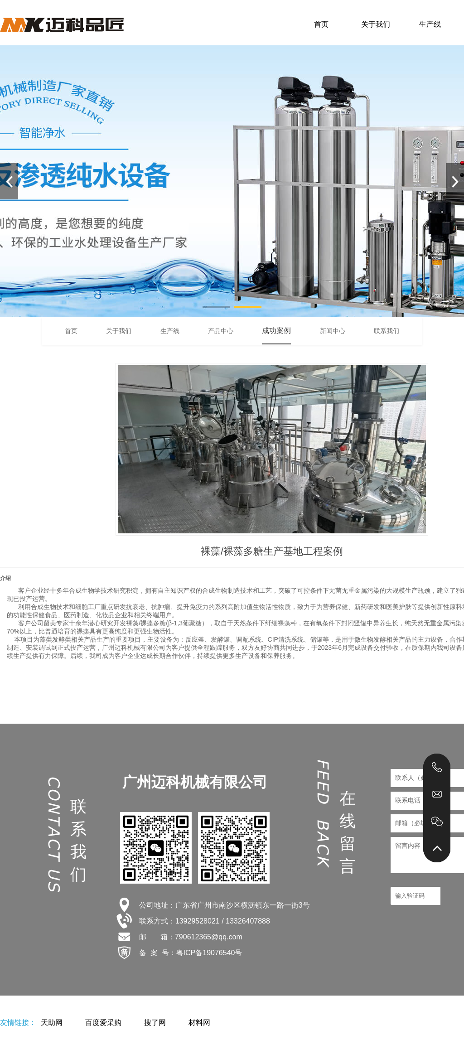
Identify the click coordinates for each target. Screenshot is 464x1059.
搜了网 (155, 1022)
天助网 (52, 1022)
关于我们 (375, 24)
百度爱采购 (103, 1022)
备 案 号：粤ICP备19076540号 (190, 953)
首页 (321, 24)
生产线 (430, 24)
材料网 (199, 1022)
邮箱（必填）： (417, 823)
